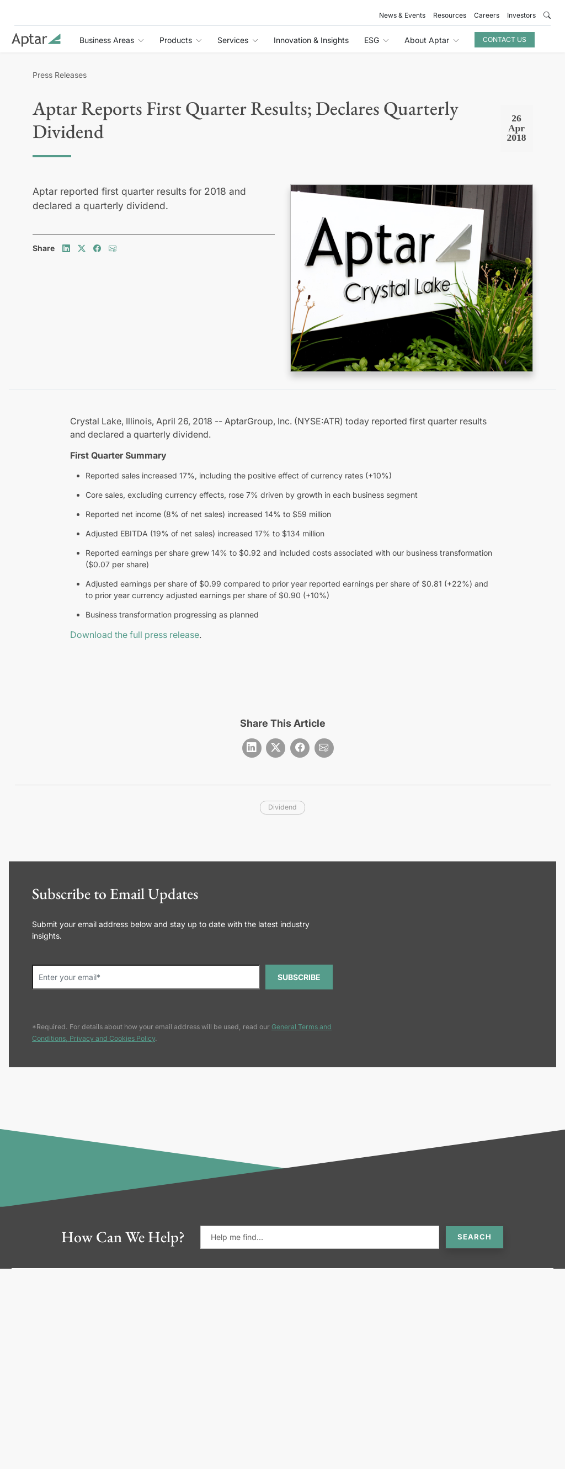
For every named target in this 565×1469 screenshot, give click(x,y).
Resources (449, 15)
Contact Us (504, 39)
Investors (521, 15)
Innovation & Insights (311, 40)
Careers (486, 15)
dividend (282, 807)
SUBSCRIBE (299, 977)
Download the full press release (134, 634)
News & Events (402, 15)
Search (474, 1236)
